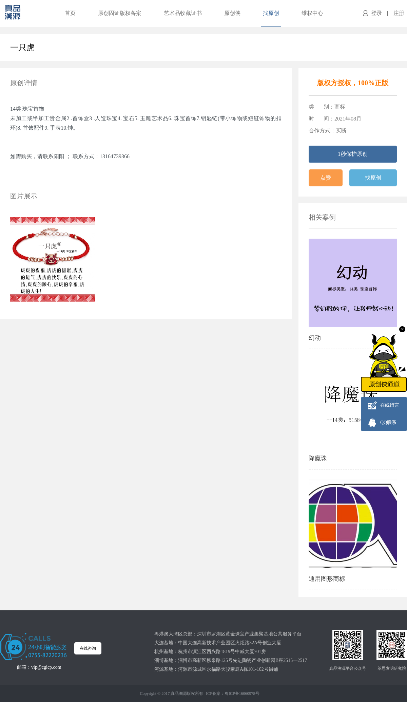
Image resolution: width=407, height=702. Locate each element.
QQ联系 (388, 422)
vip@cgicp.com (46, 667)
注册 (398, 13)
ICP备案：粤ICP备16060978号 (232, 693)
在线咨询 (88, 648)
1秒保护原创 (353, 154)
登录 (376, 13)
